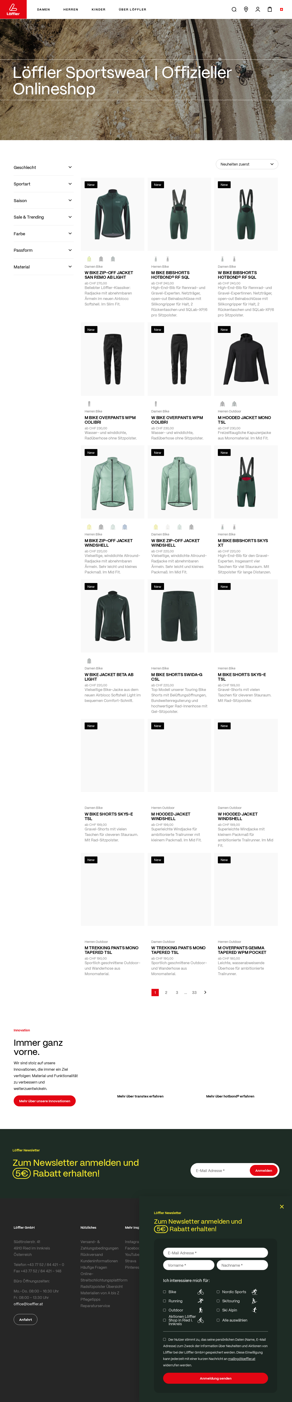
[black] (101, 259)
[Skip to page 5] (185, 992)
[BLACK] (167, 259)
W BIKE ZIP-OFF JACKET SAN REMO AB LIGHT (109, 274)
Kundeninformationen (99, 1261)
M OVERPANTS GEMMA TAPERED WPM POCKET (242, 950)
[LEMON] (89, 526)
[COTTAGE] (112, 526)
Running (187, 1301)
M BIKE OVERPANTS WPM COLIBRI (110, 419)
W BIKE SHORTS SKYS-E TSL (109, 816)
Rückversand (92, 1254)
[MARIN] (124, 526)
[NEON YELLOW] (89, 259)
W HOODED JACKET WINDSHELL (238, 816)
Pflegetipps (90, 1299)
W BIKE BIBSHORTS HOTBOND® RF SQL (237, 274)
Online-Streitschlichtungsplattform (102, 1277)
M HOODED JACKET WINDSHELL (170, 816)
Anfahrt (25, 1319)
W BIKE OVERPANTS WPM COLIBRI (177, 419)
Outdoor (187, 1310)
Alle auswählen (234, 1320)
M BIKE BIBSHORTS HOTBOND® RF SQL (170, 274)
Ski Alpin (240, 1310)
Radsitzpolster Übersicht (102, 1286)
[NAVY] (179, 660)
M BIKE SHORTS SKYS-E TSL (242, 676)
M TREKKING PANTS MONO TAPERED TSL (111, 950)
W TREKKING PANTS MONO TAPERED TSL (178, 950)
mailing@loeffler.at (241, 1358)
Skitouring (240, 1301)
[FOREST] (112, 259)
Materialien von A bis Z (100, 1293)
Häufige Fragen (94, 1267)
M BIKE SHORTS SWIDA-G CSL (176, 676)
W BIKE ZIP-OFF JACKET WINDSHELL (175, 542)
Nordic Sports (240, 1291)
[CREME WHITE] (167, 526)
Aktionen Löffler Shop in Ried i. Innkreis (187, 1320)
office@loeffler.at (28, 1304)
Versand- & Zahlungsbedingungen (99, 1245)
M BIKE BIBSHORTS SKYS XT (243, 542)
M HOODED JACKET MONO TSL (244, 419)
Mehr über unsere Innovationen (44, 1101)
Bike (187, 1291)
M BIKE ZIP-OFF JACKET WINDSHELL (109, 542)
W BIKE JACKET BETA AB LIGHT (109, 676)
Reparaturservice (95, 1305)
